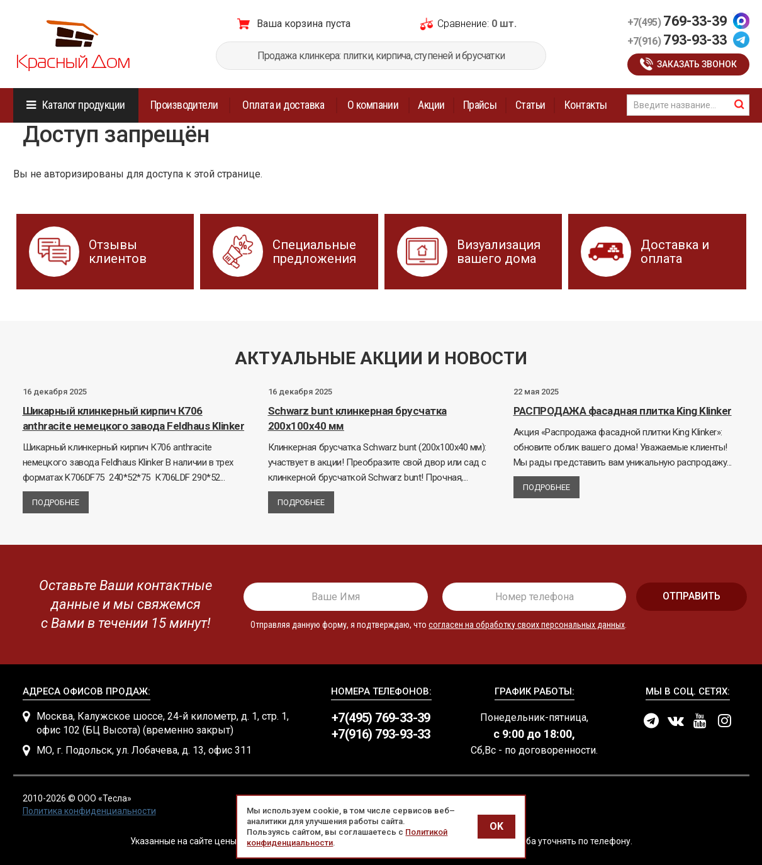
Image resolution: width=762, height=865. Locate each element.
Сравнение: (463, 24)
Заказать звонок (697, 64)
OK (496, 826)
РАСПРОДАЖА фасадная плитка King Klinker (622, 411)
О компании (373, 104)
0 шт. (504, 24)
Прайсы (480, 104)
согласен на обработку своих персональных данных (527, 625)
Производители (184, 104)
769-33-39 (677, 21)
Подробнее (55, 502)
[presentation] (121, 604)
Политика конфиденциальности (89, 811)
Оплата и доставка (283, 104)
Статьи (530, 104)
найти (739, 104)
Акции (431, 104)
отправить (691, 596)
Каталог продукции (83, 104)
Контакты (585, 104)
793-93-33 (677, 40)
